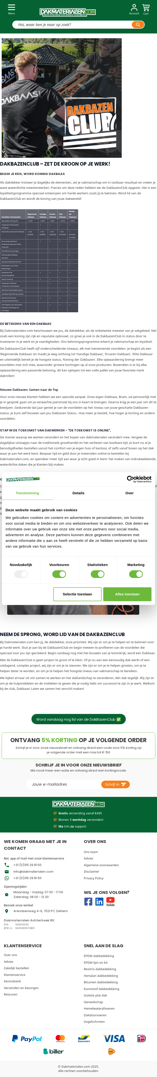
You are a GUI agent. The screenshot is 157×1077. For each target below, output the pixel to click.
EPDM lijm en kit (96, 962)
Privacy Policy (93, 878)
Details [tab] (78, 493)
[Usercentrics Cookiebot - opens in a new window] (130, 479)
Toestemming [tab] (27, 493)
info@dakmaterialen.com (33, 871)
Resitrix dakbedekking (100, 969)
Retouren (11, 994)
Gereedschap (93, 1002)
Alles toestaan (127, 594)
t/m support (70, 826)
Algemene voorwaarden (101, 865)
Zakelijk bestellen (16, 968)
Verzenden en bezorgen (21, 988)
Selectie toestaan (77, 594)
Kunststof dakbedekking (101, 989)
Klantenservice (14, 975)
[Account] (134, 10)
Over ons (10, 955)
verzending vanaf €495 (78, 813)
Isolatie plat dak (95, 995)
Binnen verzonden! (78, 819)
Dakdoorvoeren (95, 1015)
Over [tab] (129, 493)
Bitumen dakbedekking (101, 982)
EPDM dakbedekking (99, 956)
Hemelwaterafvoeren (99, 1008)
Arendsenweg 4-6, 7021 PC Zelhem (40, 911)
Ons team (91, 852)
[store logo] (68, 10)
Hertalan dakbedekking (101, 976)
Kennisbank (12, 981)
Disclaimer (91, 871)
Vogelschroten (94, 1021)
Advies (88, 858)
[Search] (138, 24)
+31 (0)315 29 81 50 (27, 865)
